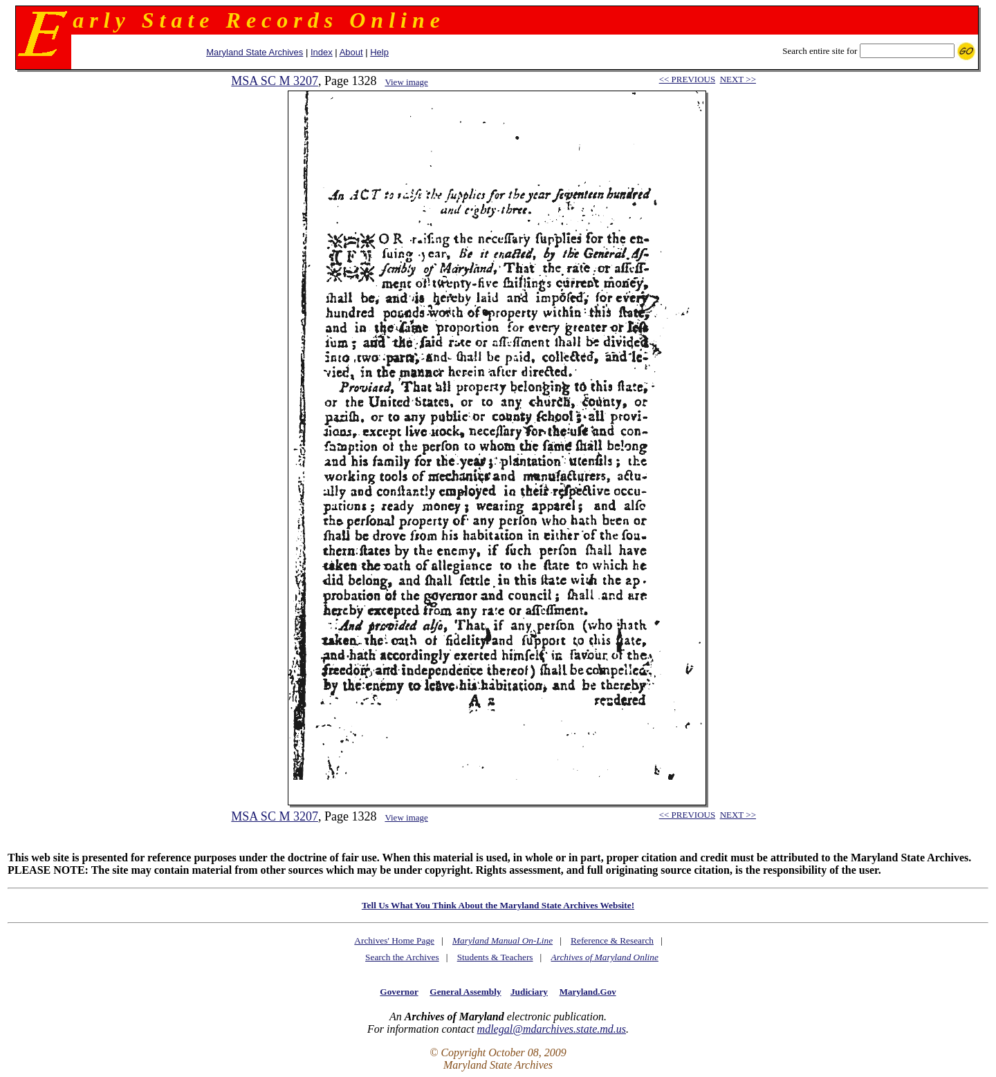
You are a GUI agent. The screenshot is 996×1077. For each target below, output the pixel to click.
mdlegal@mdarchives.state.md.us (551, 1029)
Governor (399, 991)
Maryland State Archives (254, 52)
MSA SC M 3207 (274, 81)
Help (379, 52)
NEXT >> (738, 79)
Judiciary (529, 991)
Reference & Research (612, 940)
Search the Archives (402, 957)
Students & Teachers (495, 957)
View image (406, 82)
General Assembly (465, 991)
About (351, 52)
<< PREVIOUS (687, 79)
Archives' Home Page (394, 940)
